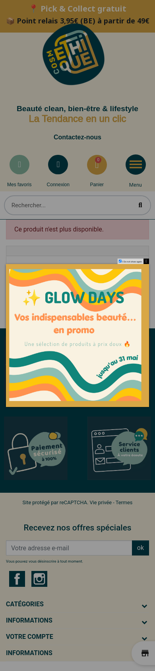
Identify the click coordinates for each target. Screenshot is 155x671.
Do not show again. (133, 262)
